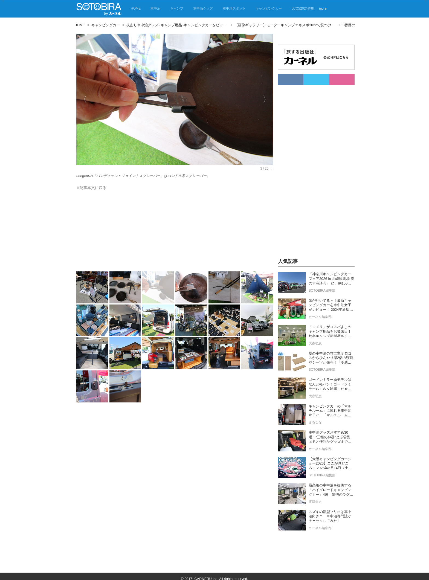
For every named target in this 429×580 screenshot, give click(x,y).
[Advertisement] (173, 232)
